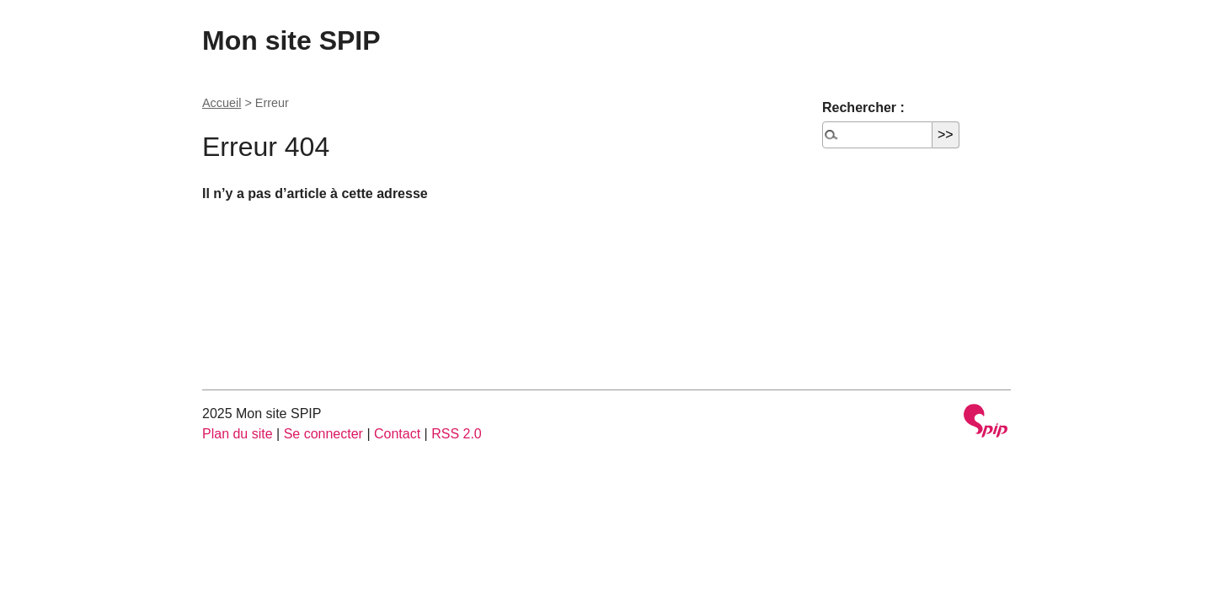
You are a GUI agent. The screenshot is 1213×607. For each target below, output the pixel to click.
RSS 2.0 (456, 434)
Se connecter (323, 434)
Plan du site (237, 434)
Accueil (221, 103)
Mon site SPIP (291, 40)
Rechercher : (863, 107)
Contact (397, 434)
